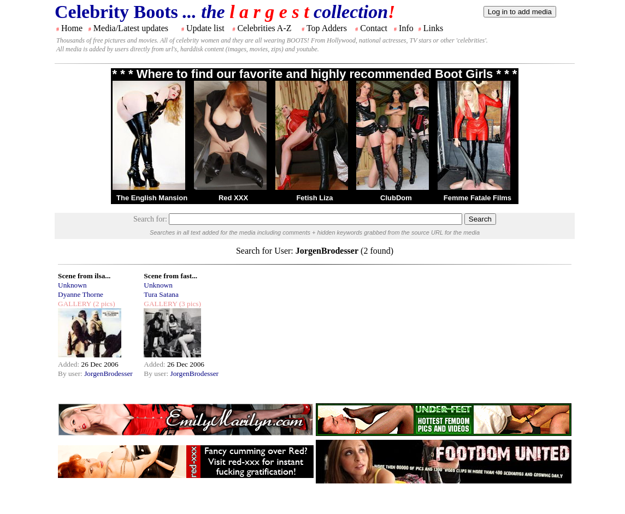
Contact (373, 28)
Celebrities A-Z (264, 28)
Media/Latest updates (130, 28)
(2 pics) (103, 304)
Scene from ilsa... (84, 276)
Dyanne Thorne (80, 294)
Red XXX (233, 198)
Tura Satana (161, 294)
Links (433, 28)
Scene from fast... (170, 276)
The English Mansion (151, 198)
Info (406, 28)
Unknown (72, 285)
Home (71, 28)
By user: (71, 373)
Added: (69, 364)
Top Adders (326, 28)
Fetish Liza (314, 198)
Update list (205, 28)
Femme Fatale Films (477, 198)
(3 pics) (189, 304)
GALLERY (74, 304)
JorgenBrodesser (108, 373)
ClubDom (396, 198)
